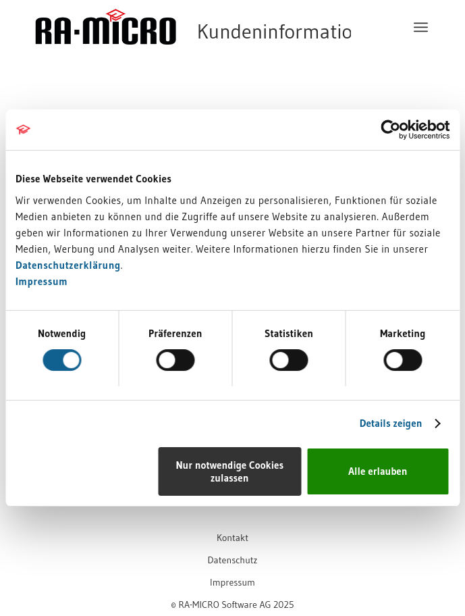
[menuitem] (421, 27)
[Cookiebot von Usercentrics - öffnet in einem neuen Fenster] (390, 130)
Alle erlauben (377, 471)
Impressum (41, 281)
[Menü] (421, 27)
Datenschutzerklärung (68, 265)
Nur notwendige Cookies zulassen (229, 471)
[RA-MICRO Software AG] (193, 55)
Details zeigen (391, 423)
